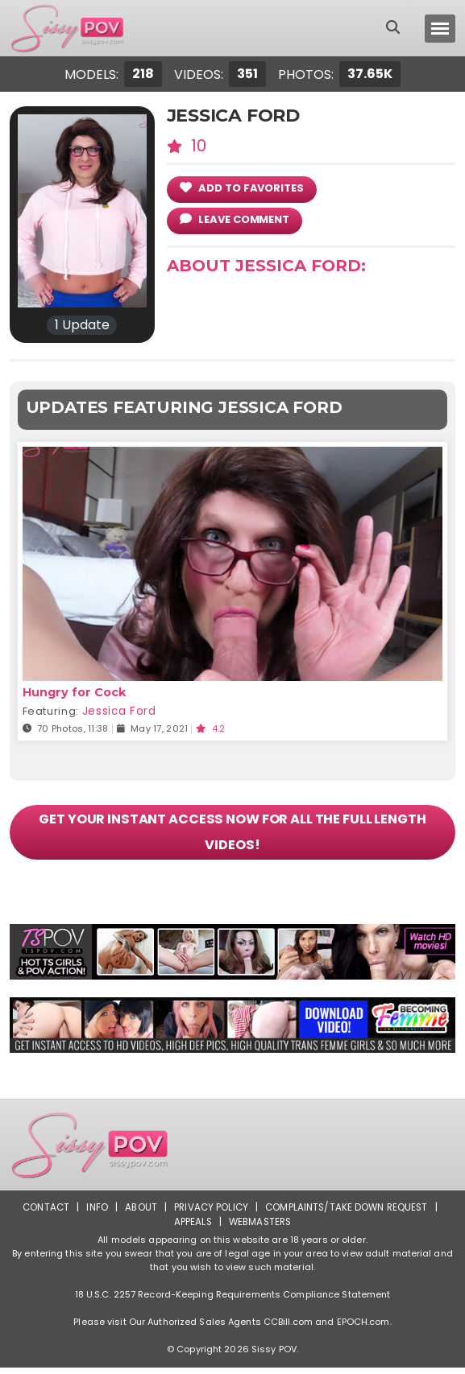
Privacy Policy (210, 1213)
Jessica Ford (118, 711)
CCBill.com (288, 1328)
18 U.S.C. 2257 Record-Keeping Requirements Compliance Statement (233, 1300)
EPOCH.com (363, 1328)
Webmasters (260, 1228)
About (139, 1213)
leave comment (234, 219)
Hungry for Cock (73, 692)
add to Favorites (242, 188)
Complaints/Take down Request (349, 1213)
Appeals (191, 1228)
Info (94, 1213)
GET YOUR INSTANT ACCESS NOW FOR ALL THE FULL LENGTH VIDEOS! (232, 835)
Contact (43, 1213)
